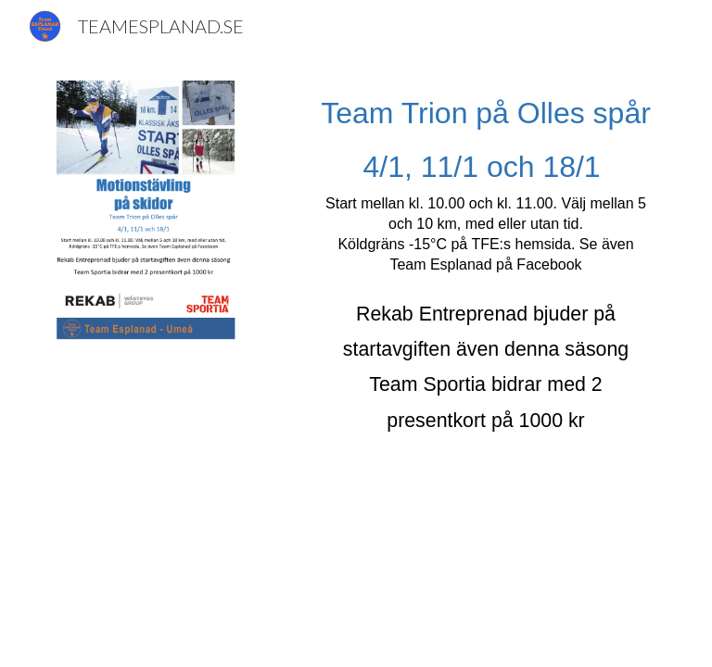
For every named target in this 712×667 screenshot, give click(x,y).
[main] (485, 271)
